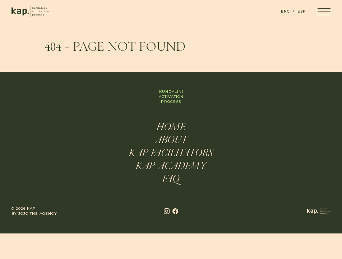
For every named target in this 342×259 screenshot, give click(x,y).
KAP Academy (171, 166)
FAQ (171, 179)
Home (171, 127)
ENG (285, 11)
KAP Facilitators (171, 153)
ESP (301, 11)
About (171, 140)
